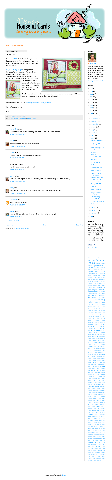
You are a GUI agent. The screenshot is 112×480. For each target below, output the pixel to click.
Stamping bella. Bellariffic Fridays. (96, 308)
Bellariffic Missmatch (97, 201)
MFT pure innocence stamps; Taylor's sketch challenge (96, 285)
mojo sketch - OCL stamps (95, 364)
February (94, 210)
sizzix (93, 380)
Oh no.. (93, 152)
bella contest (95, 334)
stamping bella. (100, 412)
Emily (12, 188)
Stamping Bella (31, 118)
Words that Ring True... (96, 193)
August (93, 127)
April (93, 138)
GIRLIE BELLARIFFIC (96, 155)
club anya (101, 340)
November (94, 118)
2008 (91, 216)
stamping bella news (93, 408)
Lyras (17, 118)
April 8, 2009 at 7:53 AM (17, 170)
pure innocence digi (100, 372)
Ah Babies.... (95, 165)
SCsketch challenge (98, 295)
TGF (101, 316)
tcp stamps (99, 444)
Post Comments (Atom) (21, 228)
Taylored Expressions (95, 330)
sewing (89, 380)
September (95, 124)
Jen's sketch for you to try (96, 273)
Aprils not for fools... (97, 204)
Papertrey (100, 293)
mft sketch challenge (95, 356)
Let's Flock (94, 186)
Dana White (93, 63)
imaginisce (99, 348)
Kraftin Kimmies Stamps (94, 275)
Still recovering (95, 162)
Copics (13, 118)
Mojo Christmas (96, 189)
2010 (91, 110)
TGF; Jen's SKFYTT (99, 318)
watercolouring (97, 458)
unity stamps (96, 456)
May (92, 135)
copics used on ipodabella (96, 174)
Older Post (79, 225)
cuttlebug (90, 346)
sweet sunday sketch (96, 441)
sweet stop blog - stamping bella (96, 426)
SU (89, 297)
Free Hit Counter (93, 247)
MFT (15, 59)
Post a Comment (13, 221)
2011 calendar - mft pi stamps (96, 257)
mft (88, 352)
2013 (91, 102)
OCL (96, 293)
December (94, 116)
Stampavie (90, 300)
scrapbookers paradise (95, 376)
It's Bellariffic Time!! (97, 167)
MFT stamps (22, 118)
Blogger (64, 475)
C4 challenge (98, 265)
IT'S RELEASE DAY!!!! (96, 144)
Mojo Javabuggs (96, 170)
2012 (91, 105)
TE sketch (96, 316)
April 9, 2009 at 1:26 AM (17, 193)
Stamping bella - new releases (96, 306)
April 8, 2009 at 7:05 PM (17, 181)
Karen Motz (14, 129)
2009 (91, 113)
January (94, 213)
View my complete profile (95, 81)
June (93, 132)
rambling (90, 374)
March (93, 207)
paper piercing (101, 368)
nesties (102, 366)
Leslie (12, 176)
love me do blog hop (99, 350)
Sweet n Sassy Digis (97, 314)
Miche (12, 211)
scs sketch (101, 378)
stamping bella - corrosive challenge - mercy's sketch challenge (96, 394)
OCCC (92, 293)
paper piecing (92, 368)
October (94, 121)
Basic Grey (91, 260)
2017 (91, 91)
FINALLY (94, 159)
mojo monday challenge (96, 362)
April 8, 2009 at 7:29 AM (17, 146)
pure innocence (92, 370)
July (92, 130)
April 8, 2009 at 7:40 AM (17, 158)
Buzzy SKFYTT (96, 184)
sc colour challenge (99, 374)
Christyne (13, 199)
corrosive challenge (94, 342)
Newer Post (9, 225)
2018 (91, 88)
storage (96, 420)
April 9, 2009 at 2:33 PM (17, 217)
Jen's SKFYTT (100, 271)
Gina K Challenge (94, 269)
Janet (12, 141)
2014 (91, 99)
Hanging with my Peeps (13, 70)
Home (7, 45)
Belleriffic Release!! (97, 140)
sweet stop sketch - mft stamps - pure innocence (96, 432)
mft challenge (101, 354)
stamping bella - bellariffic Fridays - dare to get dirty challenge (96, 382)
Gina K (102, 267)
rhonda (12, 152)
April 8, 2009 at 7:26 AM (17, 134)
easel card (96, 346)
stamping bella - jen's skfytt (96, 398)
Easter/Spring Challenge (95, 197)
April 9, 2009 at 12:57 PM (18, 205)
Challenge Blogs (17, 45)
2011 (91, 108)
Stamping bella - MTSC (98, 304)
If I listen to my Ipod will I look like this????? (97, 179)
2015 (91, 97)
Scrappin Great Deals (98, 297)
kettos (91, 350)
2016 (91, 94)
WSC (99, 332)
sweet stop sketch (93, 428)
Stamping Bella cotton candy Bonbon (38, 102)
